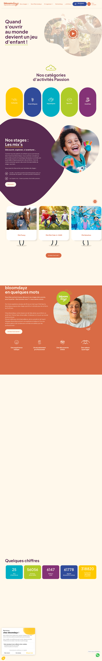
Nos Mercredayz (36, 4)
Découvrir (10, 184)
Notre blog (58, 4)
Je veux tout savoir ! (13, 331)
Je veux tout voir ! (53, 255)
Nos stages (23, 4)
